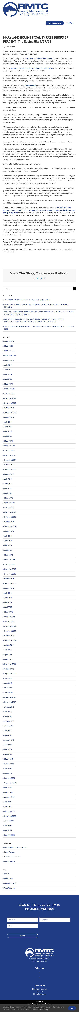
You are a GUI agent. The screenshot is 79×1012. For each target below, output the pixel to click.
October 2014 (9, 636)
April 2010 (8, 754)
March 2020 (8, 346)
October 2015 (9, 579)
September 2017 (10, 469)
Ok (72, 1008)
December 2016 (10, 512)
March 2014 (8, 659)
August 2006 (9, 821)
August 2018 (9, 417)
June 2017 (8, 484)
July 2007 (8, 802)
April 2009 (8, 773)
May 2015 (8, 602)
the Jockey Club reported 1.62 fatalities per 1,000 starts (32, 68)
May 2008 (8, 788)
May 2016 (8, 545)
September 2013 (10, 674)
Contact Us (39, 992)
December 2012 (10, 697)
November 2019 (10, 356)
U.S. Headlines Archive (12, 857)
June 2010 (8, 745)
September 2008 (10, 783)
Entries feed (8, 879)
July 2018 (8, 422)
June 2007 (8, 807)
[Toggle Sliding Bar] (69, 23)
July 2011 (8, 731)
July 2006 (8, 826)
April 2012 (8, 716)
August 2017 (9, 474)
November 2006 (10, 816)
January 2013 (9, 693)
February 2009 (9, 778)
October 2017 (9, 465)
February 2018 (9, 446)
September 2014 (10, 640)
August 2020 (9, 341)
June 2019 (8, 370)
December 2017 (10, 455)
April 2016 (8, 550)
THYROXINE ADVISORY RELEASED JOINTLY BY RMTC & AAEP (27, 300)
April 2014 (8, 655)
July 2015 (8, 593)
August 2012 (9, 707)
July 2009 (8, 769)
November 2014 (10, 631)
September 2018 (10, 413)
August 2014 (9, 645)
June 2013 (8, 683)
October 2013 (9, 669)
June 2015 (8, 598)
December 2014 (10, 626)
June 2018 (8, 427)
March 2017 (8, 498)
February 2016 (9, 560)
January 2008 (9, 797)
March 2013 (8, 688)
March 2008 (8, 792)
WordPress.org (9, 888)
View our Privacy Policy (40, 1009)
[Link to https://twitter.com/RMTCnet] (39, 976)
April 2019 (8, 379)
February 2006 (9, 835)
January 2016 (9, 564)
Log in (6, 874)
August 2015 (9, 588)
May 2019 (8, 375)
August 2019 (9, 360)
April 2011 (8, 735)
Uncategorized (9, 862)
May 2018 (8, 431)
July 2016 (8, 536)
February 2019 (9, 389)
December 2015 (10, 569)
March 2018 (8, 441)
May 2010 (8, 750)
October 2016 (9, 522)
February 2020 (9, 351)
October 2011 (9, 721)
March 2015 (8, 612)
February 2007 (9, 811)
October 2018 (9, 408)
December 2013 (10, 664)
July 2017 (8, 479)
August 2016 (9, 531)
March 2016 (8, 555)
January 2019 (9, 393)
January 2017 (9, 507)
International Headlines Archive (15, 847)
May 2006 (8, 830)
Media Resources (39, 994)
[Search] (74, 288)
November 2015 (10, 574)
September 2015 (10, 583)
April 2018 (8, 436)
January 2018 (9, 451)
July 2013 (8, 678)
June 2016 (8, 541)
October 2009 (9, 764)
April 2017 (8, 493)
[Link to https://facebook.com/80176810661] (39, 971)
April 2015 (8, 607)
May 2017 (8, 489)
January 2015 (9, 621)
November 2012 (10, 702)
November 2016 (10, 517)
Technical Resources (39, 989)
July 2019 (8, 365)
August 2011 (9, 726)
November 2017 (10, 460)
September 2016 (10, 526)
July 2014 (8, 650)
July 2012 (8, 712)
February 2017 (9, 503)
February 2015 (9, 617)
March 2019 (8, 384)
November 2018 (10, 403)
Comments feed (10, 883)
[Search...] (38, 288)
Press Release (9, 852)
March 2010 (8, 759)
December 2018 (10, 398)
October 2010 (9, 740)
